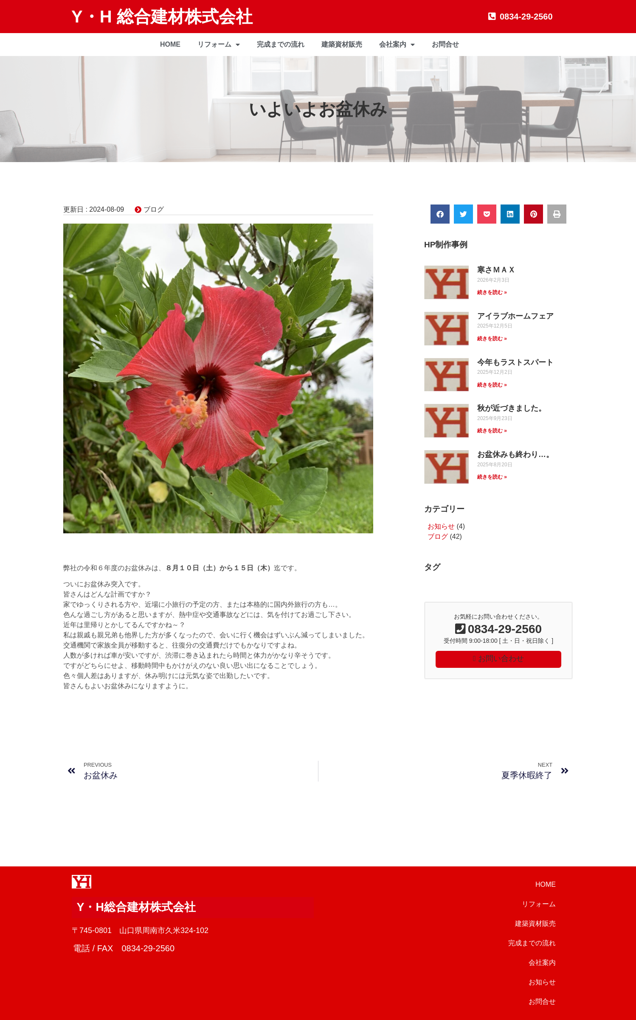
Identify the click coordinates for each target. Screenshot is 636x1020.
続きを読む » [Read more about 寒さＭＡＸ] (492, 292)
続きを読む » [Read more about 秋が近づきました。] (492, 431)
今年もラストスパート (515, 362)
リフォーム (218, 44)
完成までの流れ (280, 44)
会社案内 (397, 44)
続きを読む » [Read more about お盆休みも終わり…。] (492, 477)
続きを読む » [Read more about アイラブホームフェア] (492, 339)
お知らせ (441, 526)
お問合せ (445, 44)
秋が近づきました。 (511, 408)
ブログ (154, 209)
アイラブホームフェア (515, 316)
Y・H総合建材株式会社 (136, 907)
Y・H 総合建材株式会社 (162, 16)
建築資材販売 (341, 44)
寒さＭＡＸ (496, 270)
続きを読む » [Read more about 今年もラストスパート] (492, 385)
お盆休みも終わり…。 (515, 454)
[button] (440, 214)
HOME (170, 44)
